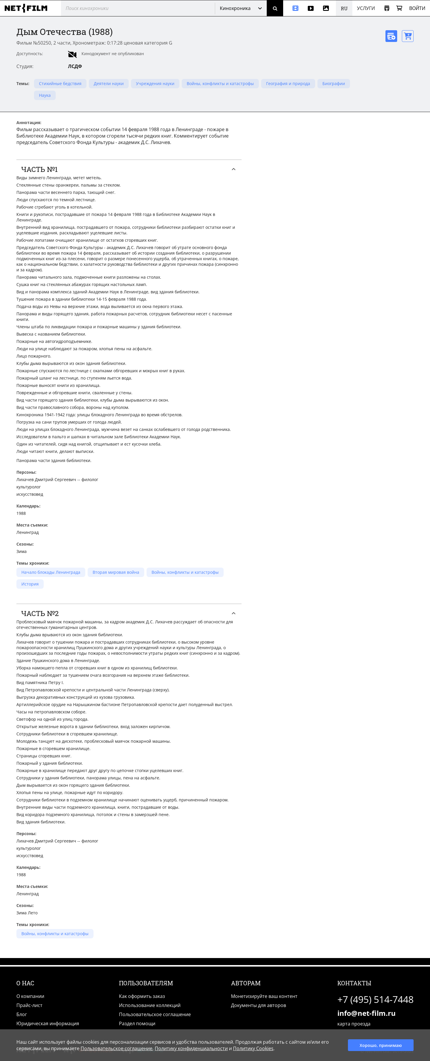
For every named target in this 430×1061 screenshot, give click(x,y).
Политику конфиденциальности (191, 1048)
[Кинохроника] (293, 8)
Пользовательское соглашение (155, 1014)
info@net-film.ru (366, 1013)
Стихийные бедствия (60, 83)
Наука (45, 95)
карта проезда (353, 1024)
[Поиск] (275, 8)
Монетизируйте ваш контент (264, 996)
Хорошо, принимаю (381, 1045)
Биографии (333, 83)
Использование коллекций (150, 1005)
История (30, 584)
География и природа (288, 83)
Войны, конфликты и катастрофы (220, 83)
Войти (417, 8)
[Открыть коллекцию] (386, 8)
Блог (21, 1014)
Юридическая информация (47, 1023)
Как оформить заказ (142, 996)
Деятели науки (109, 83)
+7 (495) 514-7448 (375, 999)
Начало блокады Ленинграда (50, 572)
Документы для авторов (258, 1005)
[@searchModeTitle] (135, 8)
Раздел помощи (137, 1023)
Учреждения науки (155, 83)
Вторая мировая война (116, 572)
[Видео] (310, 8)
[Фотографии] (327, 8)
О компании (30, 996)
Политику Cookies (253, 1048)
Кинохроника (235, 8)
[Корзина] (399, 8)
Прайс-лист (29, 1005)
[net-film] (28, 8)
